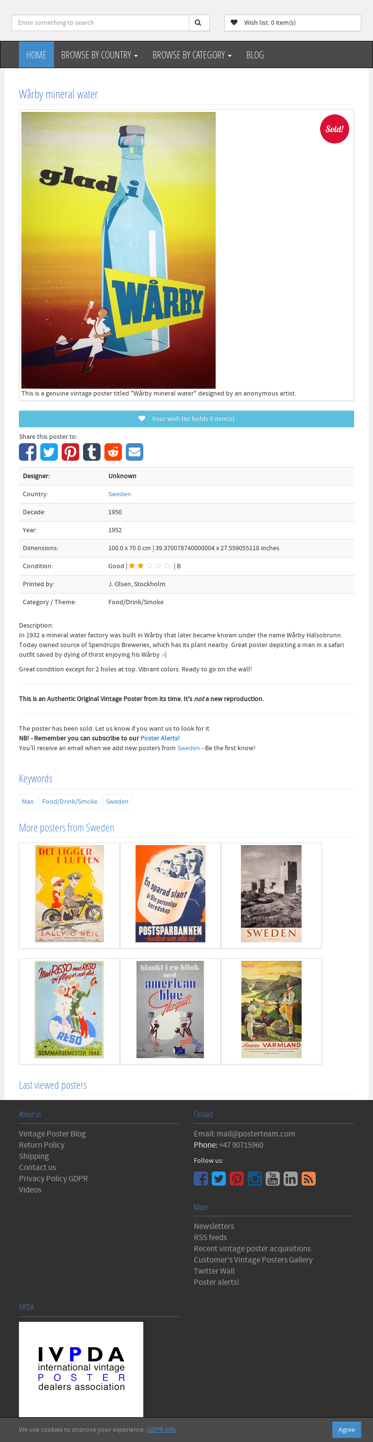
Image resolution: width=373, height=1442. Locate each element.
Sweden (119, 494)
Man (28, 801)
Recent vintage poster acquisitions (252, 1249)
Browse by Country (99, 54)
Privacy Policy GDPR (53, 1178)
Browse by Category (192, 54)
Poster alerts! (216, 1282)
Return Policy (42, 1145)
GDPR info (161, 1429)
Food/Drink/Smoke (70, 801)
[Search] (199, 23)
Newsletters (214, 1226)
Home (36, 54)
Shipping (34, 1156)
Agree (347, 1429)
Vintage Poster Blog (52, 1134)
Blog (255, 54)
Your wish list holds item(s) (186, 419)
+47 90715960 (241, 1145)
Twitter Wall (214, 1271)
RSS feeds (210, 1237)
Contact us (37, 1167)
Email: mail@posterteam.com (244, 1134)
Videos (30, 1190)
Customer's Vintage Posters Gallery (253, 1260)
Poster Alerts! (160, 738)
